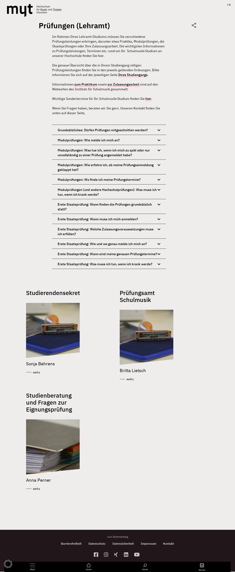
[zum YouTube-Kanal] (137, 554)
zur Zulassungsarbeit (123, 84)
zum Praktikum (85, 84)
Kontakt (169, 544)
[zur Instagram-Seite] (107, 554)
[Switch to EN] (228, 4)
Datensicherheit (123, 544)
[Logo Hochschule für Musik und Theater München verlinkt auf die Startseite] (20, 10)
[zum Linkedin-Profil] (127, 554)
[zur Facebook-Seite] (97, 554)
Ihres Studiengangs (133, 75)
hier (148, 99)
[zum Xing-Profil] (117, 554)
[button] (8, 564)
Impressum (149, 544)
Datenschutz (96, 544)
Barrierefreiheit (70, 544)
